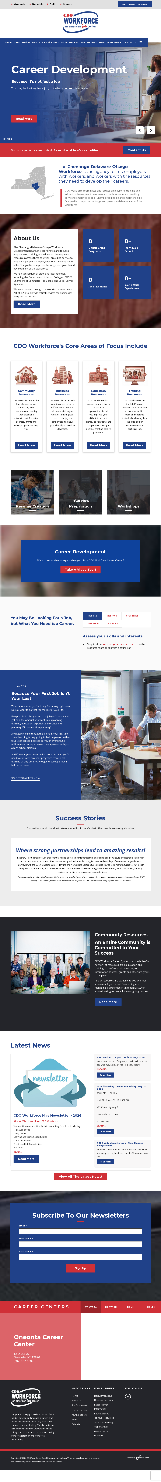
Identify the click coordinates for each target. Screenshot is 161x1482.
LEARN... (101, 1125)
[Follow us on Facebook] (128, 1397)
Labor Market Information (101, 1406)
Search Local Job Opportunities (76, 150)
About (42, 42)
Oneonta (19, 4)
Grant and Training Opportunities (103, 1424)
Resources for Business (101, 1433)
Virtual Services (29, 42)
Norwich (37, 4)
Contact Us (137, 42)
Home (15, 42)
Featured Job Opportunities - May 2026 (121, 1057)
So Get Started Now (25, 778)
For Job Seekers (79, 1410)
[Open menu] (147, 42)
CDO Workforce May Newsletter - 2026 (47, 1115)
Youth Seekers (79, 1415)
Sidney (67, 4)
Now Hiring (34, 1121)
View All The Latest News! (80, 1176)
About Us (76, 1400)
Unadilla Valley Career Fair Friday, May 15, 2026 (121, 1087)
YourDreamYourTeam (135, 4)
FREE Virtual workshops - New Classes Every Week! (120, 1144)
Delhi (53, 4)
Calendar (76, 1424)
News (108, 42)
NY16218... (102, 1069)
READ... (18, 1152)
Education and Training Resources (104, 1415)
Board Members (122, 42)
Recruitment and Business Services (103, 1398)
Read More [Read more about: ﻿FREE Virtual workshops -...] (105, 1162)
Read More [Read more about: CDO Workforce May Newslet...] (26, 1159)
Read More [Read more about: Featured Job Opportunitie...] (105, 1075)
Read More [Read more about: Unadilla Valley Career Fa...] (105, 1131)
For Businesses (56, 42)
